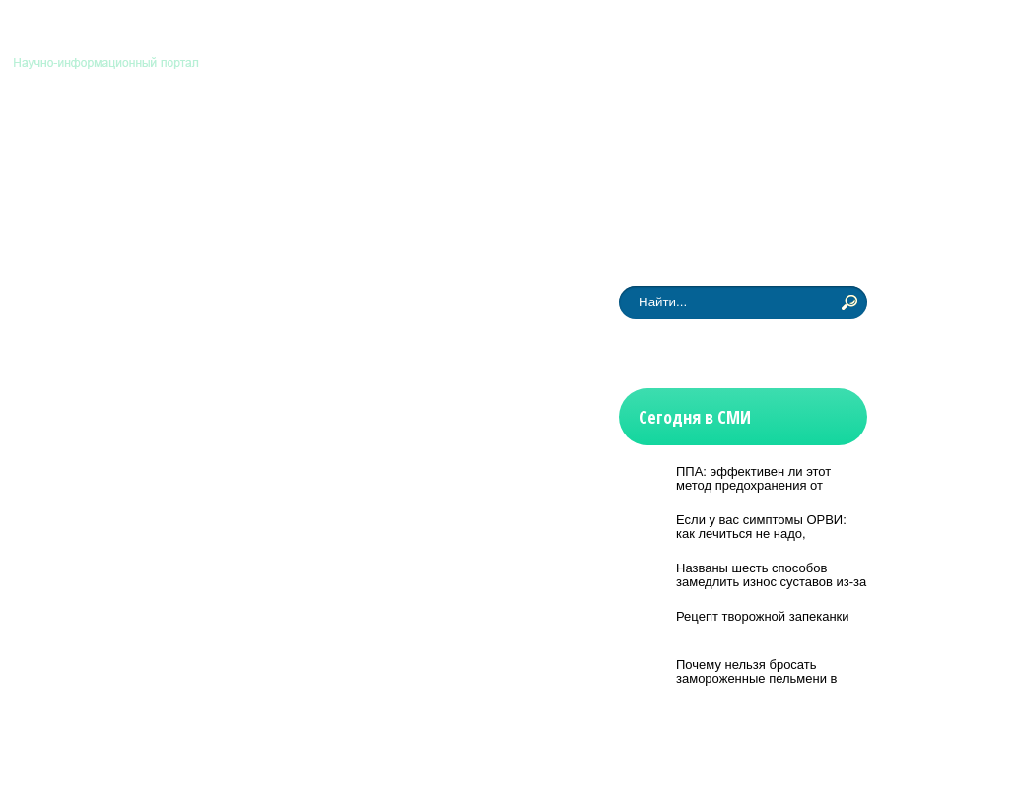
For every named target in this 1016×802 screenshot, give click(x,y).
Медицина (307, 141)
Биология (200, 141)
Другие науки (728, 141)
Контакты (839, 37)
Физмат (619, 141)
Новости (72, 218)
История (528, 141)
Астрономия (86, 141)
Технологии (421, 141)
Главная (768, 37)
